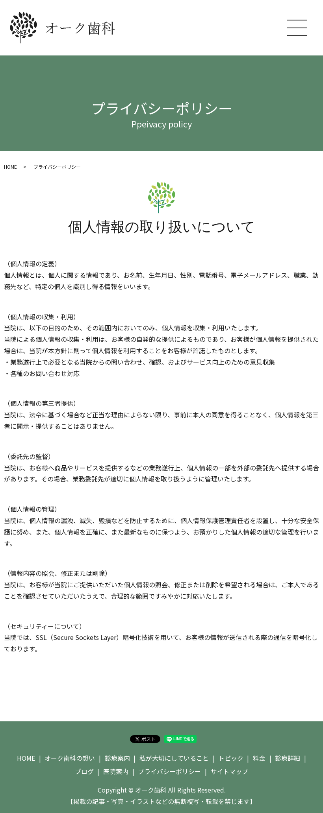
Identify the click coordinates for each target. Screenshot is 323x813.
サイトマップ (229, 771)
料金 (259, 758)
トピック (230, 758)
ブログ (84, 771)
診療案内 (117, 758)
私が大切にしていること (174, 758)
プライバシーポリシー (169, 771)
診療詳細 (287, 758)
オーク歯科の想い (70, 758)
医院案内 (115, 771)
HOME (10, 166)
